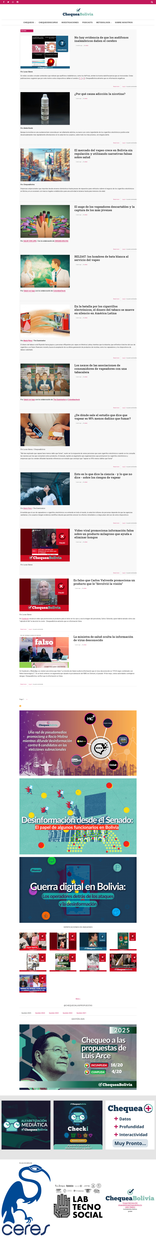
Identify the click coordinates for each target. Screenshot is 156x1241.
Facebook (25, 619)
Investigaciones (70, 22)
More (77, 999)
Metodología (103, 22)
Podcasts (87, 22)
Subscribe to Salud (20, 706)
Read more (116, 87)
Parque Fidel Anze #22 (130, 1203)
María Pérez (27, 341)
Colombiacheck (74, 400)
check (87, 45)
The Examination (59, 400)
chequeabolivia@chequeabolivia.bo (130, 1205)
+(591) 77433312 (130, 1207)
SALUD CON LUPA (29, 241)
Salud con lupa (29, 291)
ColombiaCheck (59, 291)
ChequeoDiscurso (48, 22)
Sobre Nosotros (124, 22)
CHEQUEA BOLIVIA (61, 241)
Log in (124, 86)
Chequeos (28, 22)
